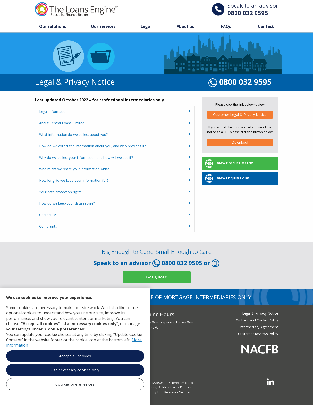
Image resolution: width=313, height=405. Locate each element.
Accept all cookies (75, 356)
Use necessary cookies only (75, 370)
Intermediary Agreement (258, 327)
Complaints (48, 226)
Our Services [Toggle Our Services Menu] (103, 26)
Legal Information (53, 111)
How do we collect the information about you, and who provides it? (92, 146)
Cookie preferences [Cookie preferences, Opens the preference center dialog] (75, 384)
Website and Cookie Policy (257, 320)
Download (240, 142)
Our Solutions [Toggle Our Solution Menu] (52, 26)
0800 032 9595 (247, 13)
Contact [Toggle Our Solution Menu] (266, 26)
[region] (75, 346)
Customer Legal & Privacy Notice (240, 114)
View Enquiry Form (227, 178)
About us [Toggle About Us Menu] (185, 26)
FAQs (226, 26)
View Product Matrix (229, 163)
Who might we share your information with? (74, 169)
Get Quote (156, 277)
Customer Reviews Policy (258, 333)
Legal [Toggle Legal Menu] (146, 26)
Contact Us (48, 215)
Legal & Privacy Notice (260, 313)
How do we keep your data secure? (67, 203)
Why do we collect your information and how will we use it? (86, 157)
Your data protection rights (60, 192)
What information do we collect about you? (73, 134)
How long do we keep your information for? (73, 180)
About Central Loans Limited (61, 123)
